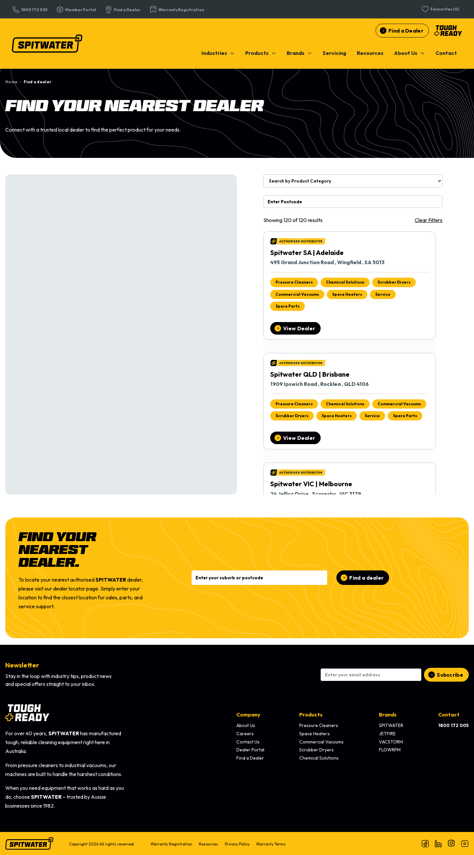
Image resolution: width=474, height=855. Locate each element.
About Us (409, 53)
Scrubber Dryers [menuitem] (316, 750)
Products (260, 53)
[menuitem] (218, 53)
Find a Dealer (405, 30)
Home (11, 81)
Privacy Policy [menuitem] (237, 844)
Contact (446, 53)
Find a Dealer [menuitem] (250, 758)
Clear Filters (428, 220)
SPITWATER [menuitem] (391, 725)
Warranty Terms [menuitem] (271, 844)
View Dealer (299, 328)
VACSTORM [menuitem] (391, 742)
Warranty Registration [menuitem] (171, 844)
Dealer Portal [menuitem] (250, 750)
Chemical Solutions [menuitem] (319, 758)
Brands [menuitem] (388, 714)
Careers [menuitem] (245, 734)
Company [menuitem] (248, 714)
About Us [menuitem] (245, 725)
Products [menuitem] (311, 714)
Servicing (334, 53)
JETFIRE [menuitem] (387, 734)
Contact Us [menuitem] (248, 742)
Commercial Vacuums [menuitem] (321, 742)
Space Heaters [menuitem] (314, 734)
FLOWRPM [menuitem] (390, 750)
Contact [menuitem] (449, 714)
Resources (370, 53)
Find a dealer (366, 577)
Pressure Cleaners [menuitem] (318, 725)
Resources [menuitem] (208, 844)
